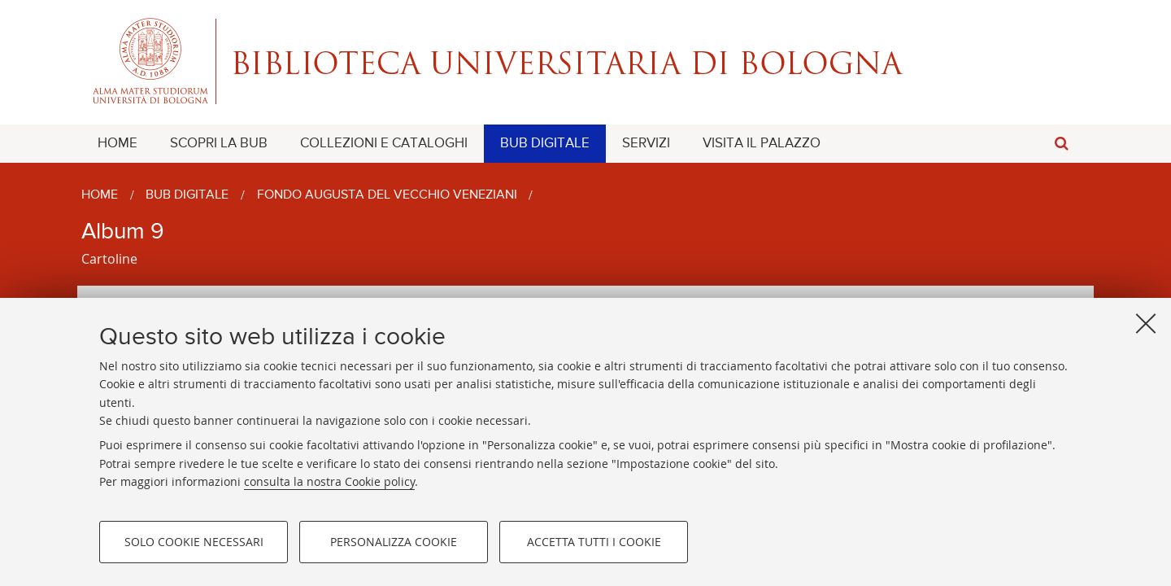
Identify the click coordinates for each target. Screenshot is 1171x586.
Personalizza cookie (393, 541)
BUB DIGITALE (545, 144)
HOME (117, 144)
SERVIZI (646, 144)
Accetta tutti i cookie (594, 541)
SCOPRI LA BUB (219, 144)
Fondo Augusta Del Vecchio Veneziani (387, 195)
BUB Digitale (187, 195)
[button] (1061, 144)
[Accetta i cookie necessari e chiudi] (1146, 323)
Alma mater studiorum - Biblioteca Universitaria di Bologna (585, 61)
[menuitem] (117, 144)
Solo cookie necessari (193, 541)
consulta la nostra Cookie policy (329, 481)
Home (99, 195)
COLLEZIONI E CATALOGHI (384, 144)
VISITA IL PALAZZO (762, 144)
